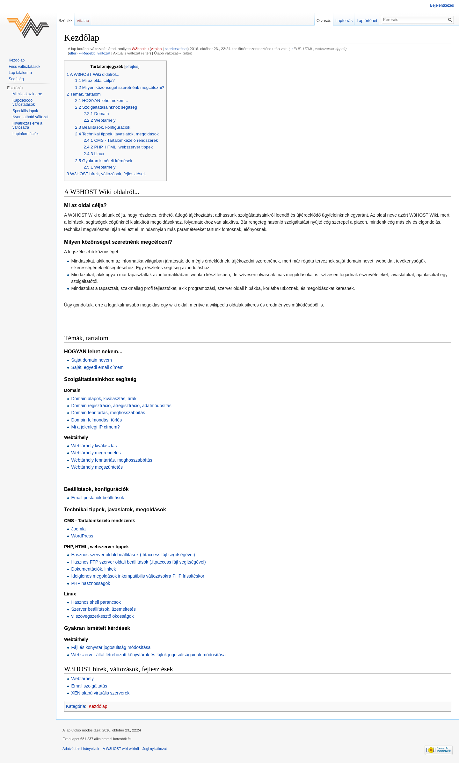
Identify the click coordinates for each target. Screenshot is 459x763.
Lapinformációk (25, 134)
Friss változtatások (24, 66)
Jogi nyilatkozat (154, 749)
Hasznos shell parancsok (96, 602)
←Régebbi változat (94, 53)
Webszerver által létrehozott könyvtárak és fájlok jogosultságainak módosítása (148, 654)
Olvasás (324, 20)
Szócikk (65, 20)
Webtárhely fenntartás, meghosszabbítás (111, 460)
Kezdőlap (98, 706)
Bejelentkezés (442, 5)
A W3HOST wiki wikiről (121, 749)
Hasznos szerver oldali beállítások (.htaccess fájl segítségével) (133, 554)
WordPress (82, 535)
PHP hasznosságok (90, 583)
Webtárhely (82, 678)
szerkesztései (176, 49)
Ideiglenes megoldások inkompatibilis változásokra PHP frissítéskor (137, 576)
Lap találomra (20, 72)
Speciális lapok (25, 111)
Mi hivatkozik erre (27, 94)
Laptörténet (367, 20)
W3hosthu (140, 49)
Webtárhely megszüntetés (97, 467)
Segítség (16, 79)
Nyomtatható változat (30, 117)
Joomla (78, 528)
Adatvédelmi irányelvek (80, 749)
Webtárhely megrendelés (95, 452)
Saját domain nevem (91, 360)
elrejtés (131, 66)
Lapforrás (344, 20)
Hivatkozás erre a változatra (27, 125)
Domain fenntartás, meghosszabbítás (108, 412)
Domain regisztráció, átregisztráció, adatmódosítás (121, 405)
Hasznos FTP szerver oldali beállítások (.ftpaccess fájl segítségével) (138, 562)
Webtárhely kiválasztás (94, 445)
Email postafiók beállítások (97, 497)
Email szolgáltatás (89, 685)
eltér (72, 53)
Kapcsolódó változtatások (23, 102)
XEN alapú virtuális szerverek (100, 692)
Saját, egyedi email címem (97, 367)
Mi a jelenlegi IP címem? (95, 426)
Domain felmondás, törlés (96, 419)
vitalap (156, 49)
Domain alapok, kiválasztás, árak (103, 398)
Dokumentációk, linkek (93, 569)
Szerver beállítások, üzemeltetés (103, 609)
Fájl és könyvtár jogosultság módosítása (110, 647)
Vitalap (82, 20)
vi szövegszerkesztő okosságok (102, 616)
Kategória (75, 706)
